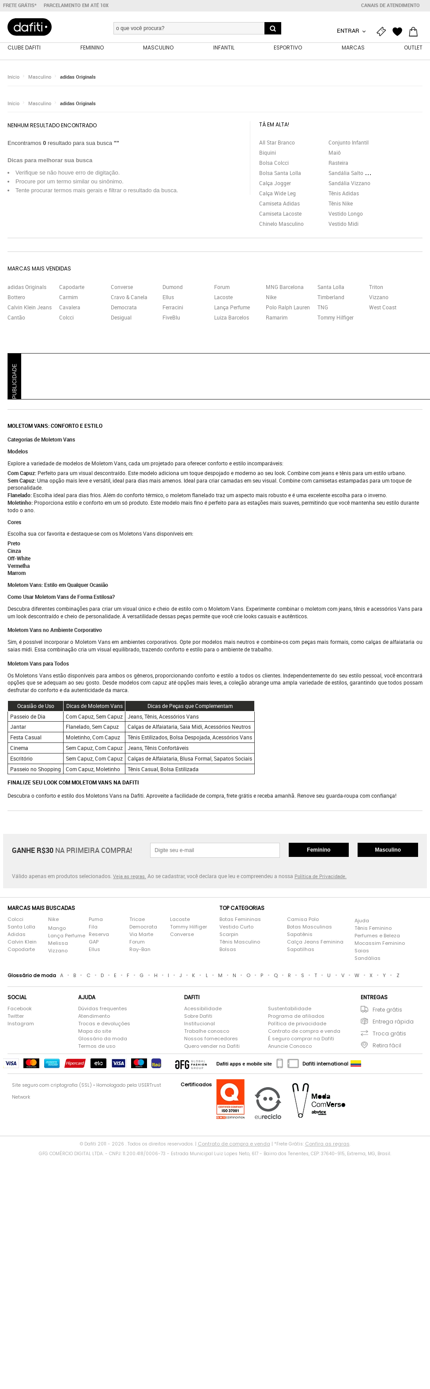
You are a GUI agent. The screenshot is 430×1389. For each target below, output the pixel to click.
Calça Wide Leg (277, 193)
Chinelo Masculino (281, 224)
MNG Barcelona (285, 287)
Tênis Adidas (343, 193)
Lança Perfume (232, 307)
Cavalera (69, 307)
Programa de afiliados (296, 1016)
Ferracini (172, 307)
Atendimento (94, 1016)
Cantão (16, 317)
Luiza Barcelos (231, 317)
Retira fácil (387, 1046)
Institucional (199, 1024)
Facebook (20, 1009)
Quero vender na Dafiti (212, 1046)
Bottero (16, 297)
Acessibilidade (203, 1009)
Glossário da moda (102, 1039)
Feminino (318, 850)
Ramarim (276, 317)
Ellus (168, 297)
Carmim (68, 297)
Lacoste (223, 297)
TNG (322, 307)
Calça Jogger (275, 183)
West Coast (382, 307)
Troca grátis (389, 1034)
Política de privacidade (297, 1024)
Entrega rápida (393, 1022)
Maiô (334, 152)
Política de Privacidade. (320, 876)
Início (13, 77)
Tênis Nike (340, 203)
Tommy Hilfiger (335, 317)
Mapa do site (94, 1031)
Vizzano (379, 297)
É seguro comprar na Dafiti (301, 1039)
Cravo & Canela (129, 297)
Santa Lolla (330, 287)
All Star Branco (277, 142)
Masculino (39, 77)
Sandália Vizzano (349, 183)
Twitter (16, 1016)
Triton (376, 287)
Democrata (124, 307)
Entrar (349, 30)
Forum (222, 287)
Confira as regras (327, 1144)
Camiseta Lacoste (280, 213)
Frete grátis (387, 1010)
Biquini (267, 152)
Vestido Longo (345, 213)
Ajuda (362, 921)
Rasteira (338, 163)
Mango (57, 929)
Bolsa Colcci (274, 163)
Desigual (121, 317)
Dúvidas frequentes (102, 1009)
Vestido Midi (343, 224)
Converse (122, 287)
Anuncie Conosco (290, 1046)
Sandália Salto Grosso (354, 173)
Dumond (172, 287)
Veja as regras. (129, 876)
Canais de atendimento (390, 5)
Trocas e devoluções (104, 1024)
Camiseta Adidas (279, 203)
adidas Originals (78, 77)
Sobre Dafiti (198, 1016)
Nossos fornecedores (211, 1039)
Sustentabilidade (289, 1009)
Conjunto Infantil (348, 142)
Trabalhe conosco (206, 1031)
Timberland (330, 297)
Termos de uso (96, 1046)
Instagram (21, 1024)
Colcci (66, 317)
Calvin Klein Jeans (30, 307)
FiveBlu (171, 317)
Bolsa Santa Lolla (280, 173)
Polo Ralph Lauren (288, 307)
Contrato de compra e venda (304, 1031)
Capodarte (71, 287)
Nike (271, 297)
